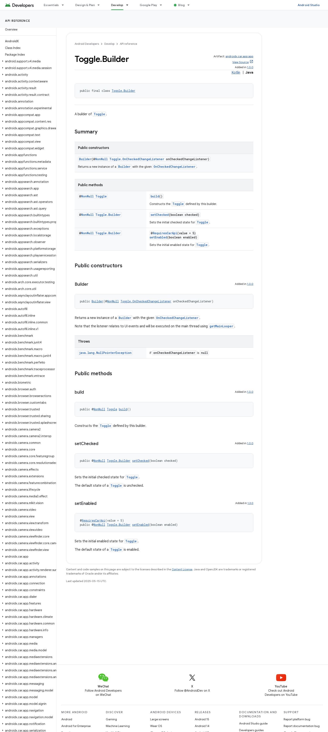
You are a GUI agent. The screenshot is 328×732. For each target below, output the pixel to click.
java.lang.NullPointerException (105, 353)
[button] (27, 61)
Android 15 (202, 719)
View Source (240, 62)
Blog (181, 5)
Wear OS (156, 726)
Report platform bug (297, 719)
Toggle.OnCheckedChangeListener (136, 159)
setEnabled (158, 237)
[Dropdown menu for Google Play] (162, 5)
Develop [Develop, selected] (117, 5)
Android (66, 719)
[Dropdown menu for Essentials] (64, 5)
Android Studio (309, 5)
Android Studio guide (253, 723)
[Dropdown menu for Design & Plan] (100, 5)
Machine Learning (118, 726)
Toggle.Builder (123, 91)
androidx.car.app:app (239, 56)
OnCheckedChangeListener (174, 167)
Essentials (51, 5)
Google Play (148, 5)
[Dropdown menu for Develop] (129, 5)
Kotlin (236, 72)
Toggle (99, 114)
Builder (85, 159)
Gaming (111, 719)
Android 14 (202, 726)
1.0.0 (250, 67)
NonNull (101, 159)
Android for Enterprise (76, 726)
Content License (182, 569)
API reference (17, 21)
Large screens (159, 719)
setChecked (160, 215)
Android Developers (87, 44)
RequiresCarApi (165, 233)
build (155, 196)
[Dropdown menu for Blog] (190, 5)
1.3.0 (250, 503)
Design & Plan (85, 5)
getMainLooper (221, 326)
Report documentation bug (302, 726)
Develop (109, 44)
